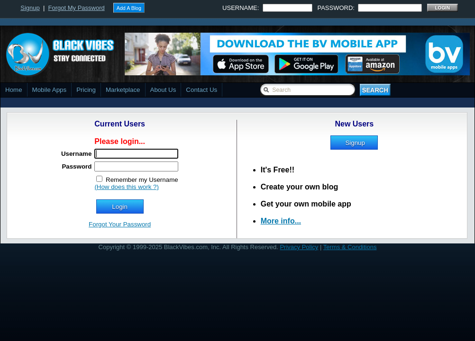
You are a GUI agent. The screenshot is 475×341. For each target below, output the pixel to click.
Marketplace (123, 89)
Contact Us (201, 89)
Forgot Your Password (120, 224)
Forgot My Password (76, 7)
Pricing (86, 89)
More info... (281, 221)
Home (13, 89)
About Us (163, 89)
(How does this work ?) (126, 186)
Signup (29, 7)
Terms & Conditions (350, 247)
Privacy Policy (299, 247)
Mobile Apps (49, 89)
